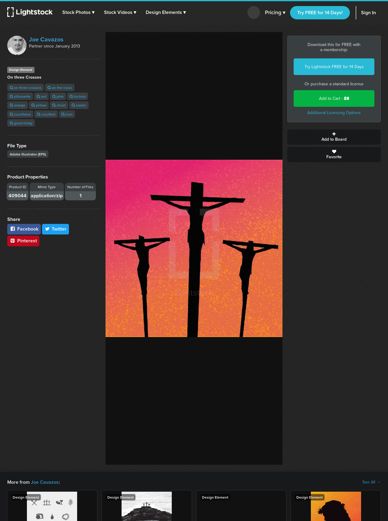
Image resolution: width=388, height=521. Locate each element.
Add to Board (334, 137)
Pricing (275, 12)
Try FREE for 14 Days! (320, 12)
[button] (78, 12)
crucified (46, 114)
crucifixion (20, 114)
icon (67, 114)
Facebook (24, 228)
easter (79, 105)
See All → (371, 482)
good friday (21, 123)
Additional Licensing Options (334, 113)
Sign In (368, 12)
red (41, 96)
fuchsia (78, 96)
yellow (38, 105)
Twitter (55, 228)
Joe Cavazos (46, 39)
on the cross (59, 87)
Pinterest (23, 240)
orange (17, 105)
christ (59, 105)
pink (58, 96)
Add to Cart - (334, 98)
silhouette (20, 96)
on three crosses (25, 87)
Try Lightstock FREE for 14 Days (334, 67)
